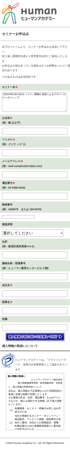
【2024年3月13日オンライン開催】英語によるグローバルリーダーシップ (34, 101)
